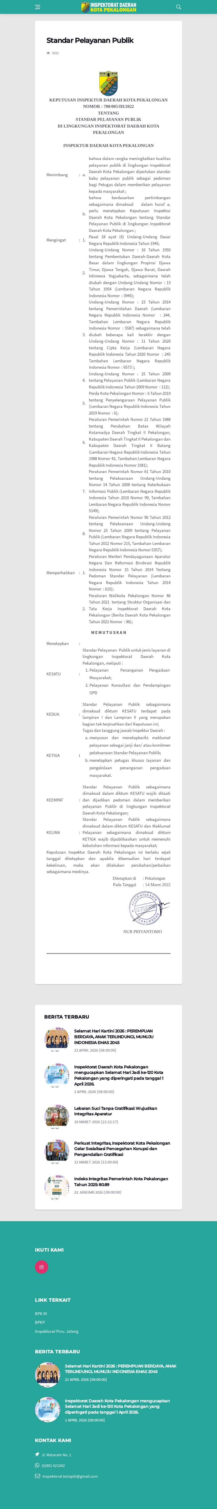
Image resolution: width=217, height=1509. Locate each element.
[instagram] (41, 1267)
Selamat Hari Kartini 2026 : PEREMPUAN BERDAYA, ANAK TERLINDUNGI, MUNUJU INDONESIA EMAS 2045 (114, 1036)
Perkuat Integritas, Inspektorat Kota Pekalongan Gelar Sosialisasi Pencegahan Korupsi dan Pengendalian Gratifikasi (122, 1149)
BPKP (40, 1322)
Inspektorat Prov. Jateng (56, 1331)
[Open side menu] (37, 7)
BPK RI (41, 1313)
